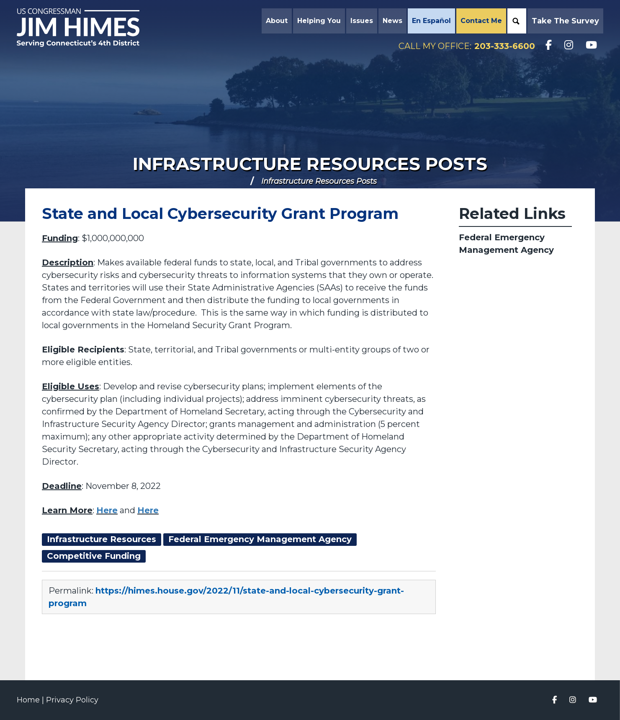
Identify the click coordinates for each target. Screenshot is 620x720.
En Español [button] (431, 21)
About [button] (277, 21)
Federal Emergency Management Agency (506, 243)
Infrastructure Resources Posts (310, 164)
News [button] (392, 21)
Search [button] (515, 20)
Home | (31, 700)
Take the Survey (565, 21)
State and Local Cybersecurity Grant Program (220, 213)
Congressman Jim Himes (86, 27)
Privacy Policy (72, 700)
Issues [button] (361, 21)
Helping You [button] (319, 21)
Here (107, 510)
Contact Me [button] (481, 21)
